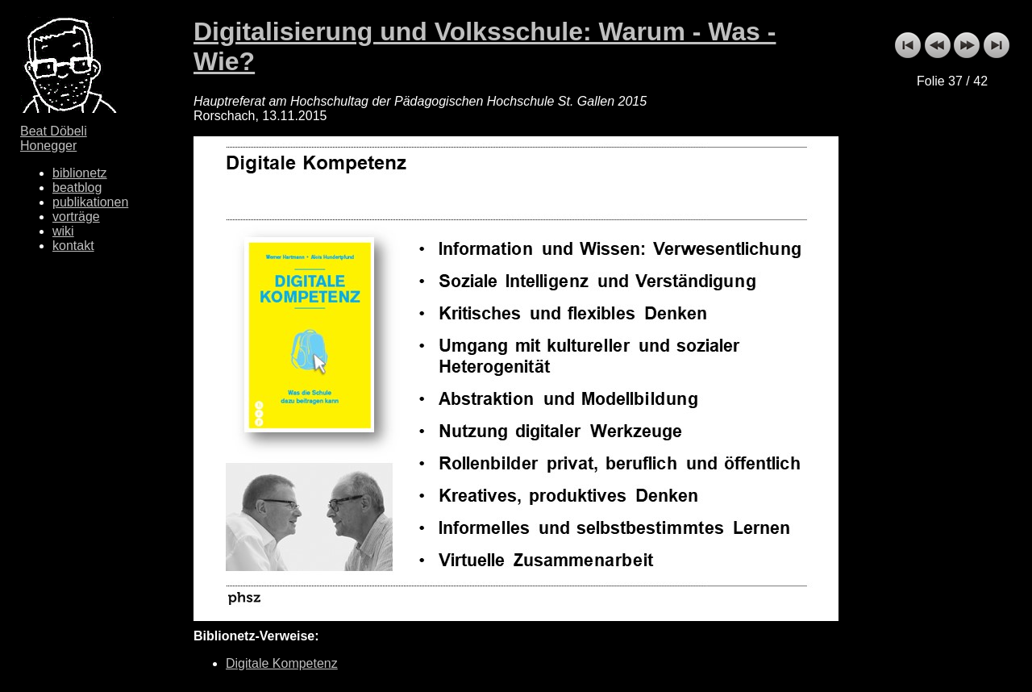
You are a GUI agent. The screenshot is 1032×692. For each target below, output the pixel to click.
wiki (63, 231)
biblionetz (79, 173)
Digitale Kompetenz (282, 663)
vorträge (76, 216)
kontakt (73, 245)
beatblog (77, 187)
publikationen (90, 202)
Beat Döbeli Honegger (53, 138)
